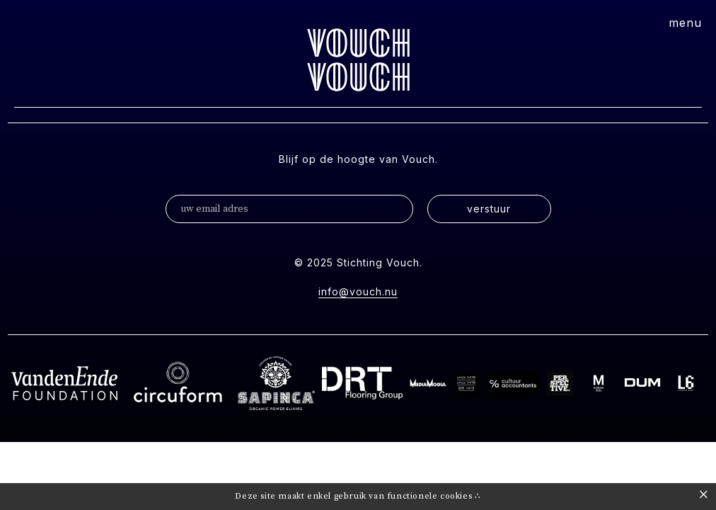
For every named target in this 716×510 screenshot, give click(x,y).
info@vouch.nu (358, 291)
